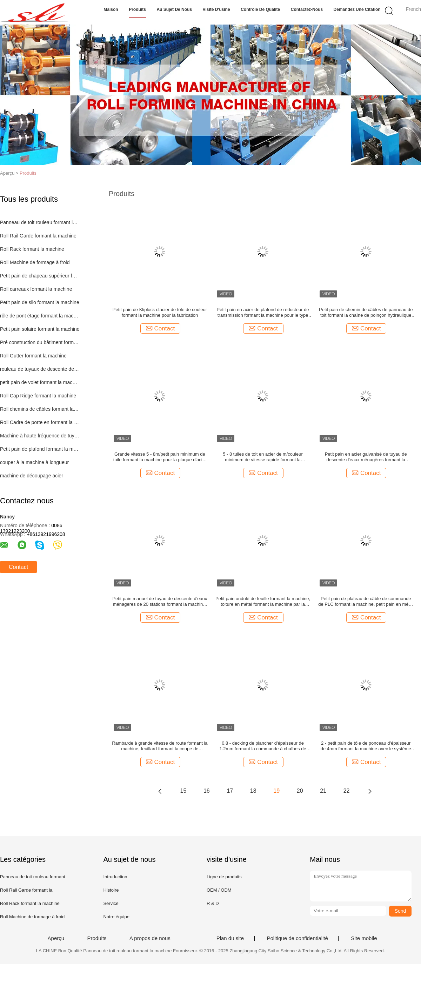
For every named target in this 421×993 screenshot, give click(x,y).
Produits (137, 9)
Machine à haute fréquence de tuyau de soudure (40, 435)
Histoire (111, 890)
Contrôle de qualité (260, 9)
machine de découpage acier (31, 475)
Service (110, 903)
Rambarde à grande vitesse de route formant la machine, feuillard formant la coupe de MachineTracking (159, 746)
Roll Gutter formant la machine (33, 355)
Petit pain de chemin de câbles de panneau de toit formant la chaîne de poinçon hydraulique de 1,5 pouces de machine (366, 312)
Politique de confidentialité (297, 938)
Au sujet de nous (174, 9)
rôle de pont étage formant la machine (40, 315)
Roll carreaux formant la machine (36, 289)
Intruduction (115, 876)
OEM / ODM (219, 890)
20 (300, 791)
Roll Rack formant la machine (32, 249)
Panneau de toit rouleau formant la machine (40, 222)
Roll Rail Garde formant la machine (38, 236)
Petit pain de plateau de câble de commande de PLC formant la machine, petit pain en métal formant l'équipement (365, 601)
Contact (18, 567)
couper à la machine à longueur (34, 462)
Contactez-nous (307, 9)
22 (346, 791)
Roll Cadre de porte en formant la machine (40, 422)
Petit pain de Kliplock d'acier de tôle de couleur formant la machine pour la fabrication (160, 312)
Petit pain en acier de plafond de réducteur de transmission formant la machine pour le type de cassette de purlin (263, 312)
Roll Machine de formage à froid (34, 262)
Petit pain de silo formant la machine (39, 302)
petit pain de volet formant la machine (40, 382)
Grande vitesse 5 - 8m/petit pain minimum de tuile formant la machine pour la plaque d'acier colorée (160, 457)
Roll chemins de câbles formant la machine (40, 409)
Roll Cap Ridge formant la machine (38, 395)
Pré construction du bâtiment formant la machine (40, 342)
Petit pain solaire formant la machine (39, 329)
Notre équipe (116, 916)
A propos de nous (150, 938)
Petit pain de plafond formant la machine (40, 449)
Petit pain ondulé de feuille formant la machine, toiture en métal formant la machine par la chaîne (262, 601)
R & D (213, 903)
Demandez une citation (357, 9)
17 (230, 791)
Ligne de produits (224, 876)
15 (183, 791)
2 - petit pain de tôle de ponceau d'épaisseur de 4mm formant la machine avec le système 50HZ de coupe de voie (366, 746)
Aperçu (56, 938)
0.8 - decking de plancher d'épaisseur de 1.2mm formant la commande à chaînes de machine (263, 746)
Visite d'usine (216, 9)
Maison (110, 9)
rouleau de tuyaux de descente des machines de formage (40, 369)
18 (253, 791)
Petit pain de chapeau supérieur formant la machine (40, 276)
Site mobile (364, 938)
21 (323, 791)
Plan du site (230, 938)
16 (206, 791)
